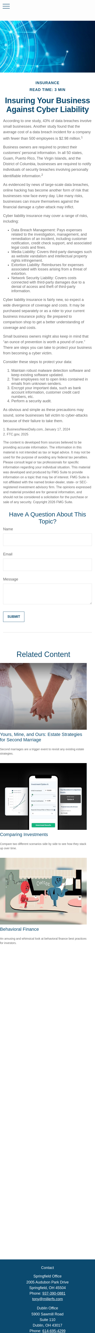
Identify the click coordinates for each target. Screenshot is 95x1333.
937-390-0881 (53, 1293)
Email (7, 554)
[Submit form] (13, 617)
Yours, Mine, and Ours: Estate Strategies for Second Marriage (41, 737)
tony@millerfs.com (47, 1299)
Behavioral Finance (19, 929)
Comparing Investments (24, 834)
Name (8, 529)
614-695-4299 (53, 1331)
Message (10, 579)
